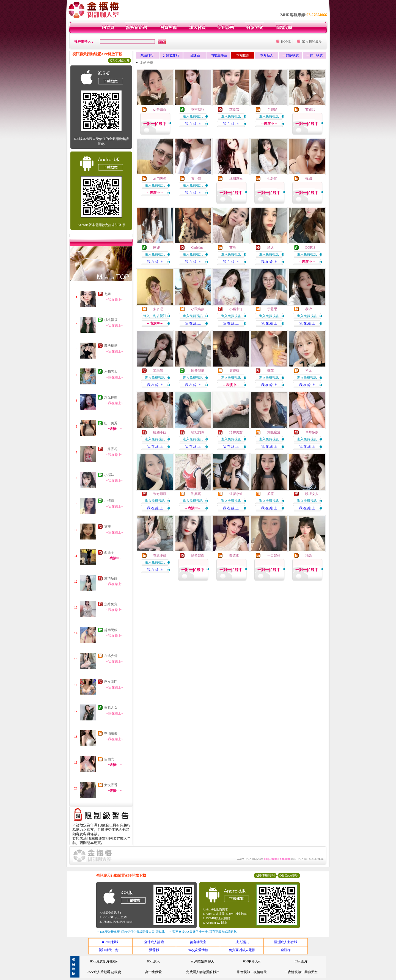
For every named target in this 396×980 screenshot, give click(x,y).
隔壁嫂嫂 (197, 555)
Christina (197, 247)
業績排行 (147, 55)
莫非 (107, 526)
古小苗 (196, 178)
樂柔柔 (234, 555)
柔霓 (270, 494)
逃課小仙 (236, 494)
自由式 (109, 759)
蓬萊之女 (110, 707)
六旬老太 (110, 371)
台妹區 (195, 55)
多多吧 (158, 309)
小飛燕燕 (197, 309)
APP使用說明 (265, 875)
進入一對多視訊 (154, 316)
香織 (308, 178)
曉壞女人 (311, 494)
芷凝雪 (234, 109)
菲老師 (158, 371)
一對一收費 (314, 55)
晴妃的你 (197, 432)
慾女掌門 (110, 682)
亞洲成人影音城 (285, 942)
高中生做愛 (153, 972)
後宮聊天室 (198, 942)
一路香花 (110, 449)
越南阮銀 (110, 630)
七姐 (107, 294)
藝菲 (270, 371)
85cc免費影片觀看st (104, 961)
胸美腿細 (197, 371)
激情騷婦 (110, 578)
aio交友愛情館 (198, 950)
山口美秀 (110, 423)
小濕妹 (109, 475)
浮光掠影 (110, 397)
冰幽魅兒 (236, 178)
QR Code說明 (119, 60)
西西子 (109, 552)
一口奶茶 (273, 555)
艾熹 (232, 247)
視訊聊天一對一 (110, 950)
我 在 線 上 (193, 124)
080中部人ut (251, 961)
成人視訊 (242, 942)
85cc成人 (153, 961)
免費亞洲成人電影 (242, 950)
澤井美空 (236, 432)
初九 (308, 371)
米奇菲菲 (159, 494)
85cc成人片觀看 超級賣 (104, 972)
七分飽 (272, 178)
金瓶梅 (286, 950)
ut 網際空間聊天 (202, 961)
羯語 (308, 555)
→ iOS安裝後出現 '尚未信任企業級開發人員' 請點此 (130, 931)
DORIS (310, 247)
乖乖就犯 (197, 109)
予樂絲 (272, 109)
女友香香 (110, 785)
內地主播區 (219, 55)
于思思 (272, 309)
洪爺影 (154, 950)
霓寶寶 (234, 371)
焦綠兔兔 (110, 604)
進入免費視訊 (193, 116)
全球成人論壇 (154, 942)
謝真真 (196, 494)
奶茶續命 (159, 109)
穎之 (270, 247)
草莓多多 (311, 432)
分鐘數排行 (171, 55)
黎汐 (308, 309)
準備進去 (110, 733)
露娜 (156, 247)
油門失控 (159, 178)
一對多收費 (290, 55)
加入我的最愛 (312, 41)
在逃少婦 (110, 656)
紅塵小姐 (159, 432)
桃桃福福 (110, 320)
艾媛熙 (310, 109)
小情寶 (109, 501)
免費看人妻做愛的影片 (202, 972)
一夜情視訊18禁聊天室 (301, 972)
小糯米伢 (236, 309)
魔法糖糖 (110, 346)
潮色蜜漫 (273, 432)
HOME (286, 41)
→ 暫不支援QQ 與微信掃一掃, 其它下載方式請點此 (203, 931)
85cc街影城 (110, 942)
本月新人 (266, 55)
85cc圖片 (301, 961)
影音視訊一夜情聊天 (252, 972)
